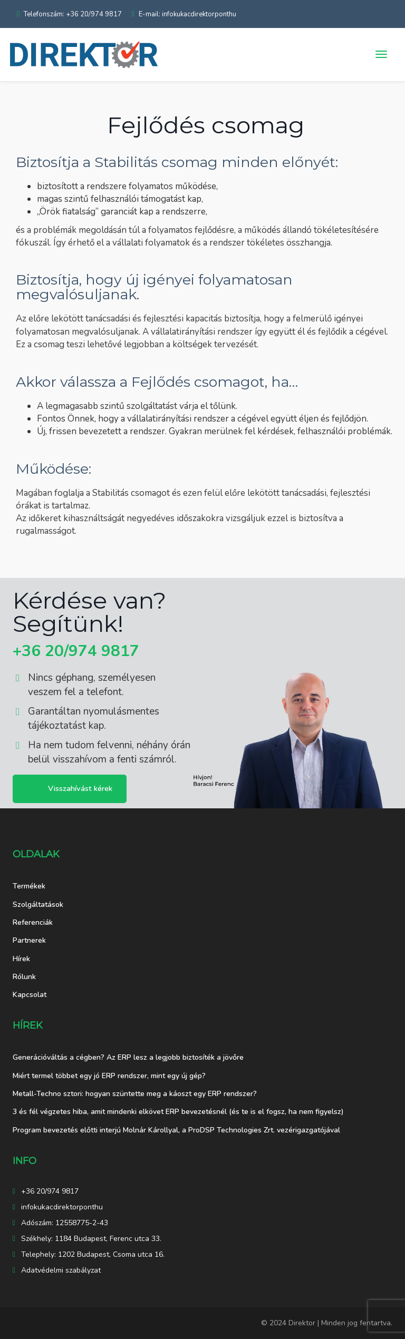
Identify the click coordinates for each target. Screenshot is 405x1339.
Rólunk (24, 977)
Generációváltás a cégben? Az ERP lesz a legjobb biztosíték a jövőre (128, 1057)
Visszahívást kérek (80, 788)
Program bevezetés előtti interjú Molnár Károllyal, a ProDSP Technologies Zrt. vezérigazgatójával (176, 1130)
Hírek (21, 959)
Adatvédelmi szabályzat (61, 1270)
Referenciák (33, 922)
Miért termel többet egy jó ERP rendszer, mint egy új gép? (109, 1076)
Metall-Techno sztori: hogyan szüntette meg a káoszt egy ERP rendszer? (135, 1094)
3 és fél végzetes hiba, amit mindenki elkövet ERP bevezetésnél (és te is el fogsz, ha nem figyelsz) (178, 1112)
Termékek (29, 886)
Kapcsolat (29, 995)
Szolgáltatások (38, 905)
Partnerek (29, 940)
